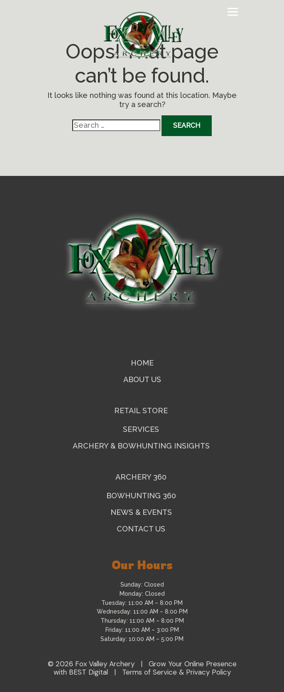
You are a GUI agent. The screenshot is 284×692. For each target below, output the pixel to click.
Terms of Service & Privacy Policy (176, 672)
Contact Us (142, 528)
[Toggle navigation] (233, 12)
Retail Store (142, 410)
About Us (142, 379)
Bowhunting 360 (142, 495)
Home (142, 362)
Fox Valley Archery (105, 663)
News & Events (142, 512)
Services (142, 429)
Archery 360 (142, 477)
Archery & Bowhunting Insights (142, 445)
